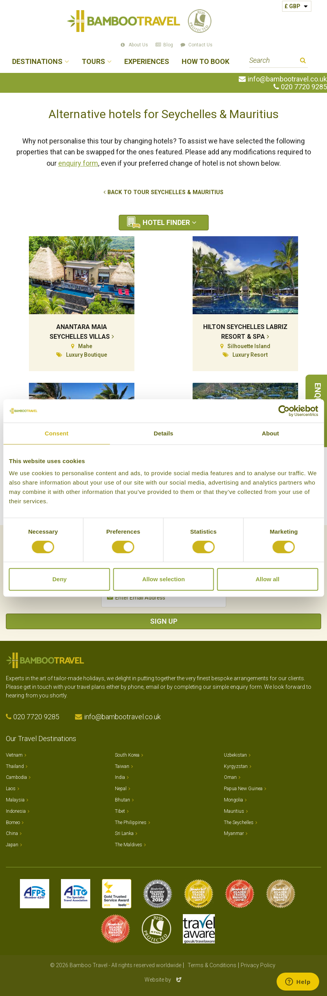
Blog (168, 45)
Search (303, 61)
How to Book (205, 61)
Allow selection (163, 579)
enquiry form (78, 163)
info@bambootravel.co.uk (287, 79)
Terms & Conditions (212, 965)
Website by (164, 980)
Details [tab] (163, 433)
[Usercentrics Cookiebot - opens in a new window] (284, 411)
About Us (138, 45)
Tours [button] (93, 61)
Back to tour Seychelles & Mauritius (165, 192)
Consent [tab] (56, 433)
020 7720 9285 (304, 86)
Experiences (146, 61)
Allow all (267, 579)
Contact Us (200, 45)
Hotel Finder (166, 222)
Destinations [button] (37, 61)
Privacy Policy (258, 965)
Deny (59, 579)
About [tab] (270, 433)
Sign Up (163, 621)
